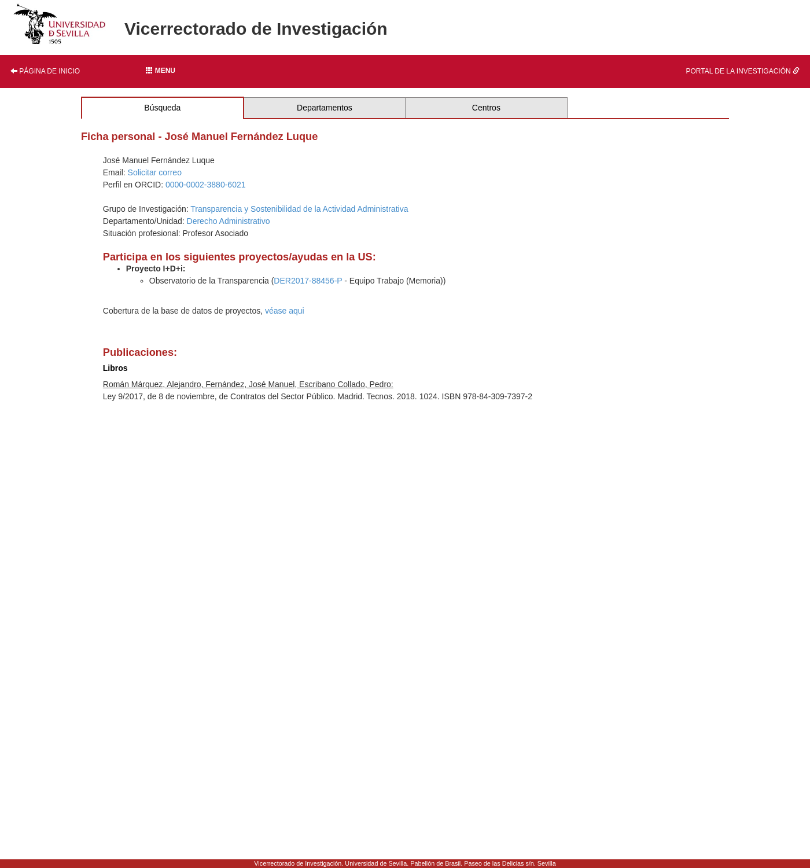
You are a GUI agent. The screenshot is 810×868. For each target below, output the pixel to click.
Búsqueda (162, 107)
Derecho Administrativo (228, 221)
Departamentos (324, 107)
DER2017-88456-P (308, 280)
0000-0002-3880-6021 (205, 184)
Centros (486, 107)
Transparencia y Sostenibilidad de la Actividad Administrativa (299, 209)
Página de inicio (45, 71)
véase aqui (284, 310)
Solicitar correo (155, 172)
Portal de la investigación (743, 71)
